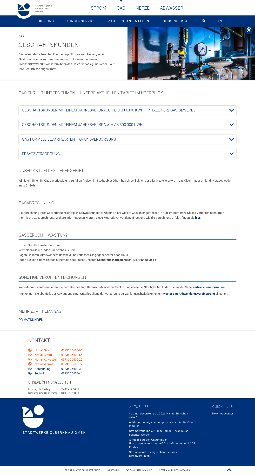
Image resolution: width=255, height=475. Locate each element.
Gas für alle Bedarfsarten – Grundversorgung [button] (123, 139)
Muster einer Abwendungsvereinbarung (189, 293)
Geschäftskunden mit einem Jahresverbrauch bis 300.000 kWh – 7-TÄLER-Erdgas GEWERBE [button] (123, 110)
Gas (121, 8)
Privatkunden (31, 320)
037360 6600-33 (71, 369)
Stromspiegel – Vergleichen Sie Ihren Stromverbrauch (153, 454)
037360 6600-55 (71, 355)
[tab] (127, 110)
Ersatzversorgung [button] (123, 154)
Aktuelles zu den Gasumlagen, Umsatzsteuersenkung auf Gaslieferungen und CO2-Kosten (162, 443)
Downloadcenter (222, 413)
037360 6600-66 (71, 350)
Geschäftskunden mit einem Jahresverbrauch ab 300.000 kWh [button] (123, 125)
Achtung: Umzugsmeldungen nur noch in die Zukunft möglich (163, 424)
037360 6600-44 (71, 373)
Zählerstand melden (128, 21)
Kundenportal (176, 21)
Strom (98, 8)
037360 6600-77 (71, 364)
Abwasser (171, 8)
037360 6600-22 (71, 359)
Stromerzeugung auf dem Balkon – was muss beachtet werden (158, 432)
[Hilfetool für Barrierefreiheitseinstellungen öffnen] (248, 29)
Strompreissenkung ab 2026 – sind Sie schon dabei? (158, 415)
